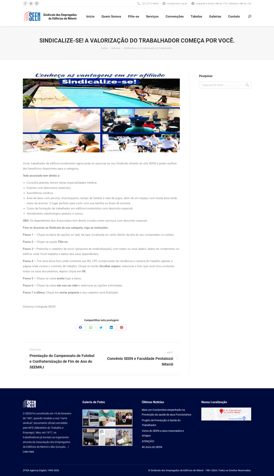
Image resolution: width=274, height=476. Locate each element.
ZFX (25, 470)
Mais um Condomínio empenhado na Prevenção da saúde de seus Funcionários (166, 412)
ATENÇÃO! (148, 441)
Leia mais (28, 451)
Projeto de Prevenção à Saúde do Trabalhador (161, 423)
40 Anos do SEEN (152, 447)
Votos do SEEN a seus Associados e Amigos (163, 433)
